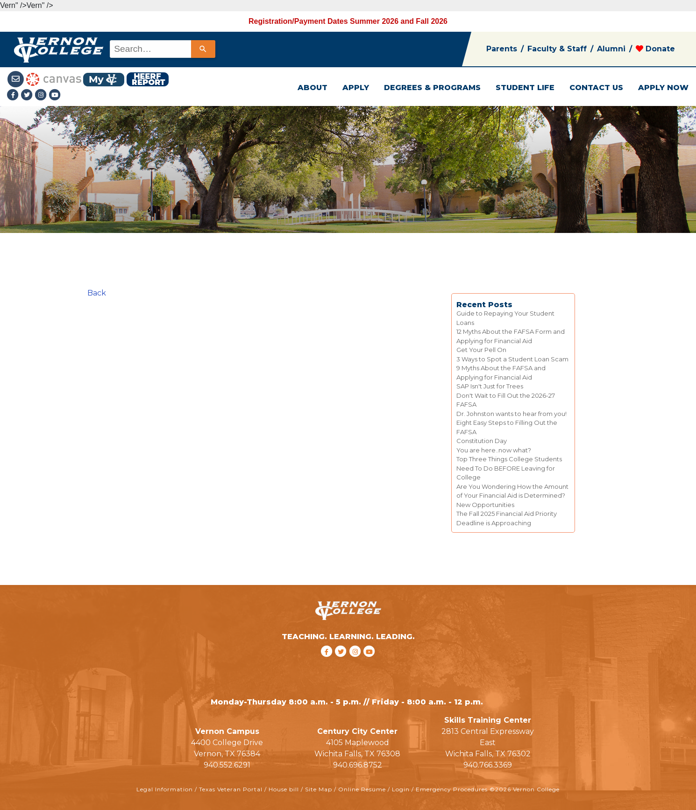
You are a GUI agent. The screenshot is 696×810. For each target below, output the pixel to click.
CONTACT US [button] (596, 87)
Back (96, 293)
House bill (284, 789)
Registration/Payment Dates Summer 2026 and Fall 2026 (348, 21)
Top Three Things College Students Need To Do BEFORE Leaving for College (509, 468)
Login (401, 789)
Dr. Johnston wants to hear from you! (511, 413)
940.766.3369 (487, 765)
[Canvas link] (53, 79)
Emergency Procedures (452, 789)
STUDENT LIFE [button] (525, 87)
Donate (655, 48)
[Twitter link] (28, 95)
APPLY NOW (663, 87)
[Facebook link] (14, 95)
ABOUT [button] (312, 87)
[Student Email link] (16, 79)
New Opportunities (485, 504)
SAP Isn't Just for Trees (489, 386)
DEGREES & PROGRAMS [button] (432, 87)
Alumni (611, 48)
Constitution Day (481, 440)
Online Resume (362, 789)
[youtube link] (55, 95)
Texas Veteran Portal (231, 789)
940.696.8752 (357, 765)
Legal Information (164, 789)
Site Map (318, 789)
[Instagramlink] (42, 95)
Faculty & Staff (557, 48)
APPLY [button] (355, 87)
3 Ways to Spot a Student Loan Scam (512, 359)
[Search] (203, 49)
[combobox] (162, 49)
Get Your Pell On (481, 349)
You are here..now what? (493, 450)
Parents (501, 48)
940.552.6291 (227, 765)
